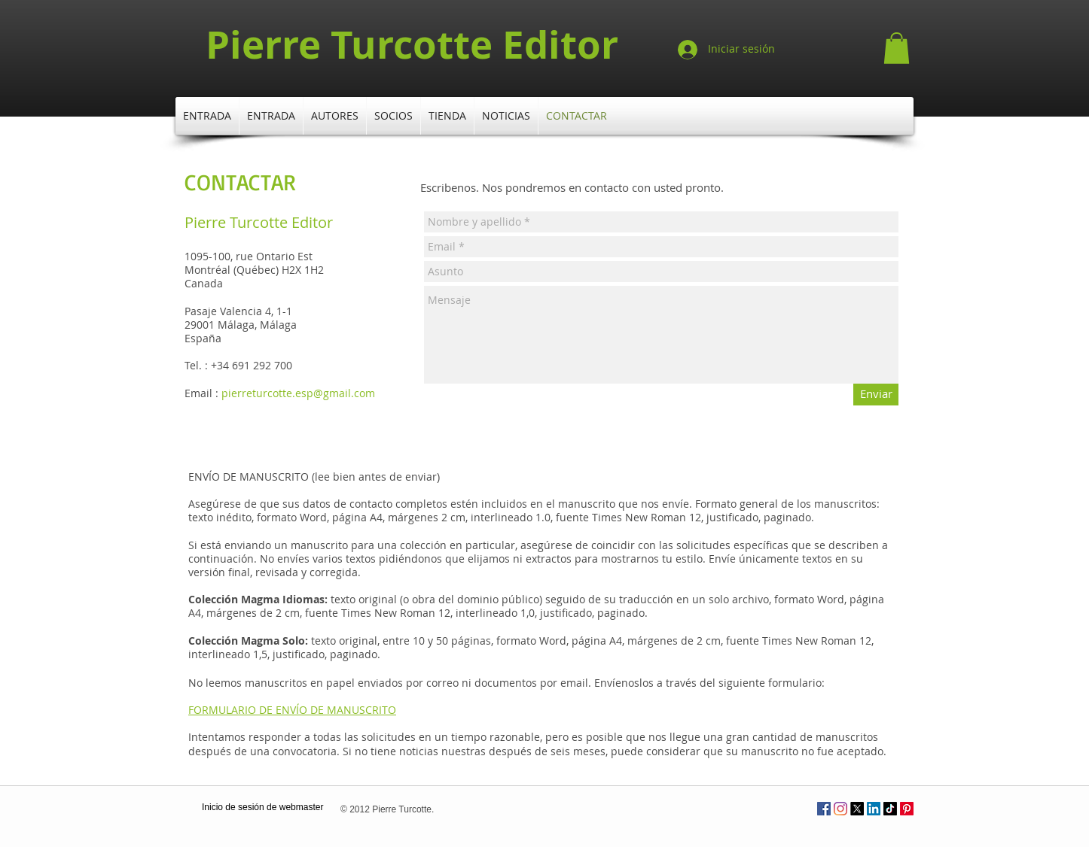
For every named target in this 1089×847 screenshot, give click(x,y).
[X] (857, 808)
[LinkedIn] (873, 808)
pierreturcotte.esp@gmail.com (298, 393)
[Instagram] (840, 808)
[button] (896, 48)
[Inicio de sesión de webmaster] (262, 807)
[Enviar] (875, 394)
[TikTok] (890, 808)
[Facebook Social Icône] (824, 808)
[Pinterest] (907, 808)
